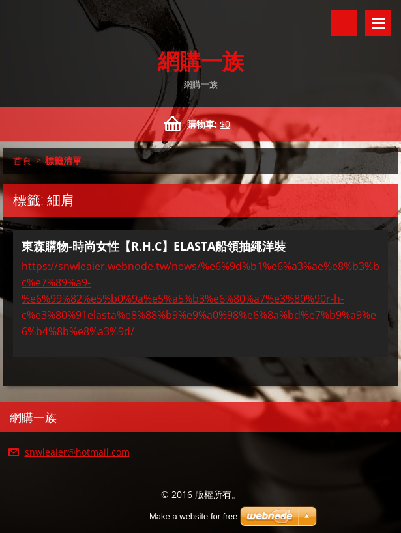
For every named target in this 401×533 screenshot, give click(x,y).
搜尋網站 (344, 23)
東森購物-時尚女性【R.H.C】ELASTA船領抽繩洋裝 (154, 246)
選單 (378, 23)
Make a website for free (193, 516)
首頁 (22, 160)
